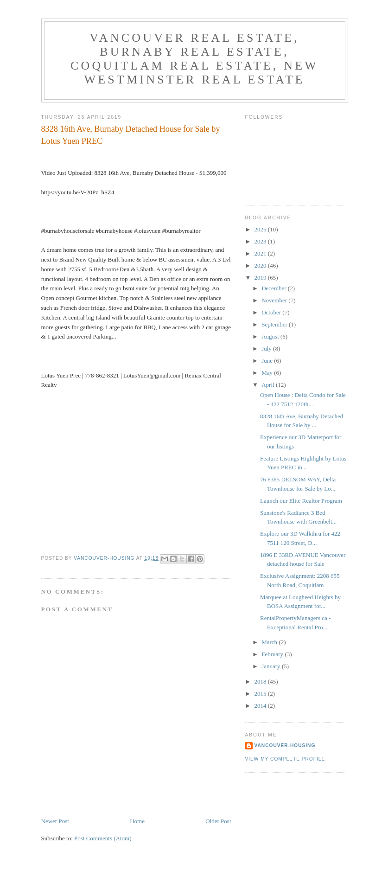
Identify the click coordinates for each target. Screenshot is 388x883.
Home (137, 821)
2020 (261, 265)
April (268, 384)
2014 (261, 705)
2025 (261, 229)
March (270, 642)
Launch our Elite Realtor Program (301, 500)
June (267, 360)
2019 (261, 277)
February (273, 654)
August (270, 336)
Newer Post (55, 821)
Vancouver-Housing (285, 745)
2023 (261, 241)
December (274, 288)
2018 (261, 681)
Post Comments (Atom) (103, 838)
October (271, 312)
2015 (261, 693)
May (267, 372)
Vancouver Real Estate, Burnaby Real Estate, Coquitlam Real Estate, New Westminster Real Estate (194, 58)
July (267, 348)
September (275, 324)
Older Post (218, 821)
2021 (261, 253)
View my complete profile (285, 758)
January (271, 666)
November (274, 300)
